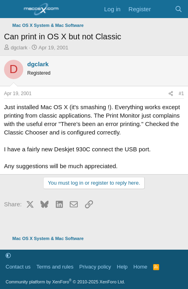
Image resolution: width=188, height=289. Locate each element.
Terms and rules (54, 267)
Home (140, 267)
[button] (8, 255)
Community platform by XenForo (65, 281)
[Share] (171, 93)
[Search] (178, 9)
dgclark (19, 48)
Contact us (18, 267)
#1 (181, 93)
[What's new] (162, 9)
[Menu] (11, 9)
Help (122, 267)
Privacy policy (95, 267)
